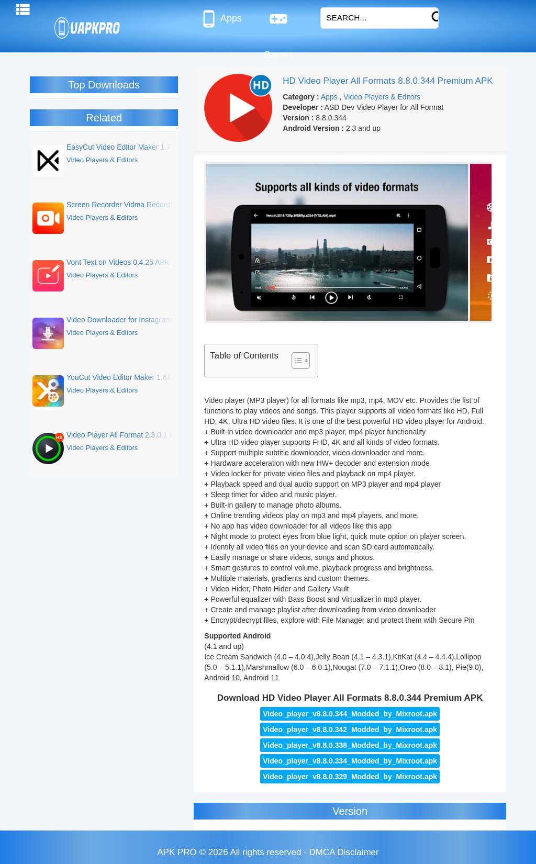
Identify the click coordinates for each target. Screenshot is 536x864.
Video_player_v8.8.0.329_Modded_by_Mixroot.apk (350, 776)
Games (278, 23)
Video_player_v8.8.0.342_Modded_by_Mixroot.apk (350, 729)
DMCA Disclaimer (344, 852)
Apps (220, 18)
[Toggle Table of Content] (295, 361)
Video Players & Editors (381, 97)
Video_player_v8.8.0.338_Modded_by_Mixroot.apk (350, 745)
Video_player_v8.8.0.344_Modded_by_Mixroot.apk (350, 714)
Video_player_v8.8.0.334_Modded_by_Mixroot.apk (350, 761)
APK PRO (177, 852)
